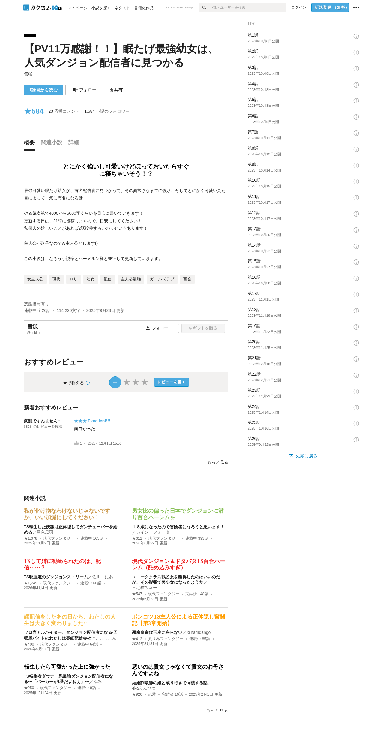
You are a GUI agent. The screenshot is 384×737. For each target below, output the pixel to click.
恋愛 (152, 694)
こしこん (108, 638)
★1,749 (31, 583)
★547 (137, 594)
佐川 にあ (102, 576)
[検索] (204, 7)
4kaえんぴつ (144, 688)
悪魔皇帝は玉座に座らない (157, 632)
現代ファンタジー (58, 538)
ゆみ (97, 681)
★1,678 (31, 538)
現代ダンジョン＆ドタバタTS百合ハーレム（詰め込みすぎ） (178, 564)
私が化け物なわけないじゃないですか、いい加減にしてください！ (67, 514)
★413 (137, 639)
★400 (29, 644)
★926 (137, 694)
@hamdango (199, 632)
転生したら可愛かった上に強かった (67, 667)
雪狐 (28, 74)
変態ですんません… (43, 420)
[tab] (31, 144)
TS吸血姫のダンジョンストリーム (56, 576)
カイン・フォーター (155, 532)
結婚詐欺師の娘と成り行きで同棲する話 (170, 682)
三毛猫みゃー (144, 587)
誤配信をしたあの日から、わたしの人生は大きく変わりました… (70, 620)
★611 (137, 538)
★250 (29, 688)
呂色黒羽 (45, 532)
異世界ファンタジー (165, 639)
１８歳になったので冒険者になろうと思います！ (178, 526)
